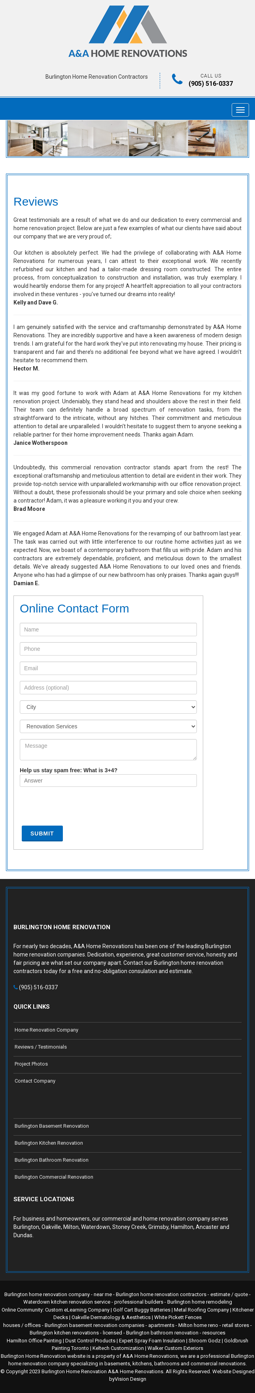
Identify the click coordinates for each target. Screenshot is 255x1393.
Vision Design (130, 1379)
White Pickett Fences (178, 1317)
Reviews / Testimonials (41, 1047)
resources (213, 1333)
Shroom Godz (205, 1341)
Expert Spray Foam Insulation (152, 1341)
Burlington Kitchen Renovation (49, 1143)
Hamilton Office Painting (34, 1341)
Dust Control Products (90, 1341)
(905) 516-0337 (211, 83)
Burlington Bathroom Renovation (52, 1160)
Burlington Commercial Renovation (54, 1177)
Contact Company (35, 1081)
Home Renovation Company (46, 1030)
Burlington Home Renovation (74, 1371)
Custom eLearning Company (77, 1310)
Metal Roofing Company (201, 1310)
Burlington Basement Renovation (52, 1126)
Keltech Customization (118, 1348)
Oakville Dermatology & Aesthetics (111, 1317)
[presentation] (80, 808)
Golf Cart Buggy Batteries (141, 1310)
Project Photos (31, 1064)
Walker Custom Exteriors (175, 1348)
